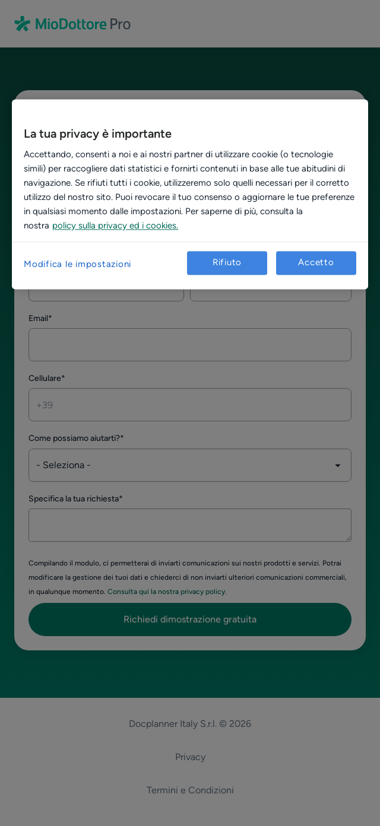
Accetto (316, 263)
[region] (190, 194)
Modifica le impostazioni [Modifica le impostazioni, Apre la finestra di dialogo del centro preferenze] (77, 264)
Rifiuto (227, 263)
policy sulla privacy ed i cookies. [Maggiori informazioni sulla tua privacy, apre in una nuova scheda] (115, 225)
